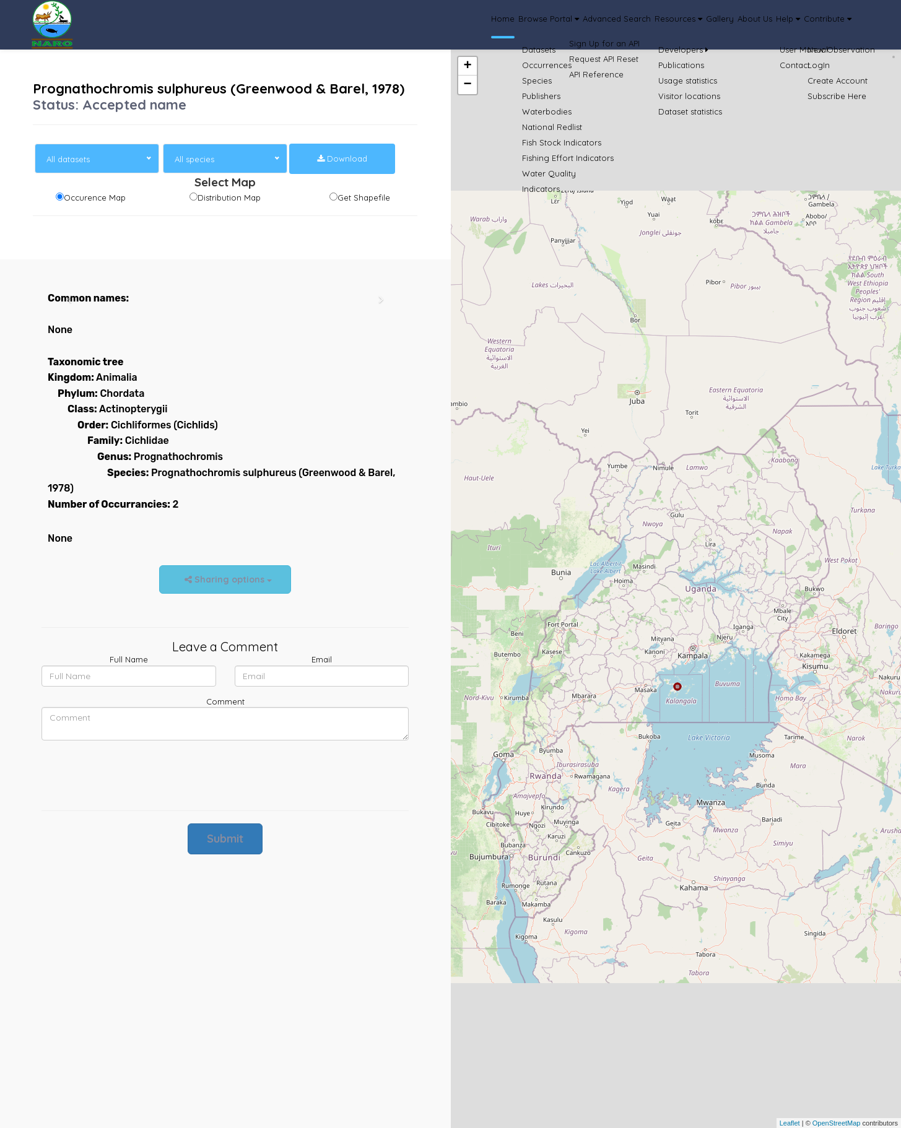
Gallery (660, 25)
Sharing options (225, 579)
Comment (225, 701)
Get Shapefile (363, 197)
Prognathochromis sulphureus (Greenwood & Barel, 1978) (218, 88)
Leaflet (790, 1123)
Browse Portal (435, 25)
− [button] (467, 85)
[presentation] (135, 774)
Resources (602, 25)
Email (321, 659)
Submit (225, 838)
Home (372, 25)
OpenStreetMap (836, 1123)
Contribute (817, 25)
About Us (709, 25)
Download (342, 158)
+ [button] (467, 66)
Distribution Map (229, 197)
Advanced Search (522, 25)
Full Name (129, 659)
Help (759, 25)
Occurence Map (95, 197)
